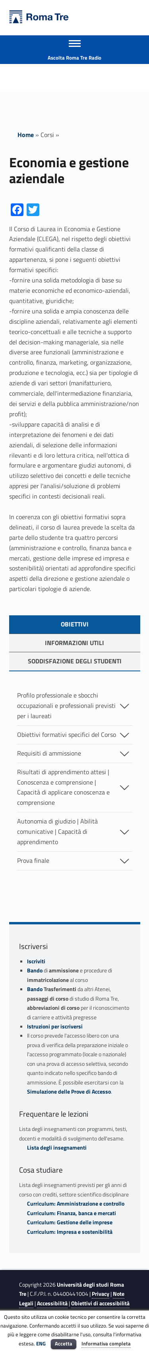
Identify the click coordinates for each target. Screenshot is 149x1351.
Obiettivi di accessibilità (100, 1303)
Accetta (63, 1343)
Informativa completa (106, 1343)
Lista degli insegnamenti (57, 1147)
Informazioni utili (74, 642)
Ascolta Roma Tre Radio (74, 58)
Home (25, 134)
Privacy (100, 1293)
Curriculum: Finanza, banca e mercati (71, 1213)
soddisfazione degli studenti (75, 661)
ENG (41, 1343)
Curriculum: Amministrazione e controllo (75, 1203)
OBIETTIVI (75, 624)
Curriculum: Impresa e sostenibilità (69, 1231)
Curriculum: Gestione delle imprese (69, 1222)
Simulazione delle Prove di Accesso (69, 1091)
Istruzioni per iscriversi (55, 1026)
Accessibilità (52, 1303)
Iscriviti (36, 961)
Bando (35, 970)
